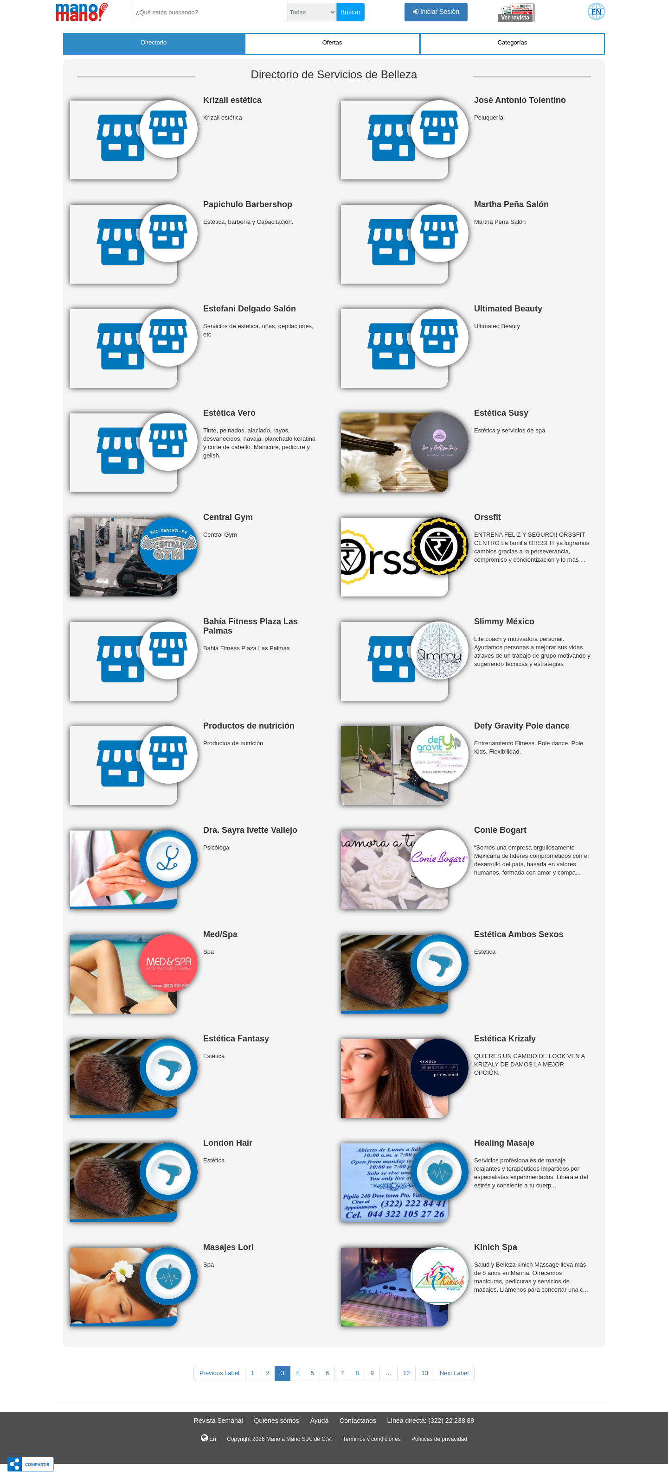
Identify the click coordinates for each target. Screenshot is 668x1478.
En (208, 1438)
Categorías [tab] (512, 42)
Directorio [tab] (154, 42)
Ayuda (319, 1420)
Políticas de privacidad (439, 1439)
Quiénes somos (276, 1420)
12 (406, 1373)
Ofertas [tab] (332, 42)
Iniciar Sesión (436, 11)
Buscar (350, 12)
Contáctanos (358, 1420)
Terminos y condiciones (372, 1439)
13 (424, 1373)
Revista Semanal (218, 1420)
